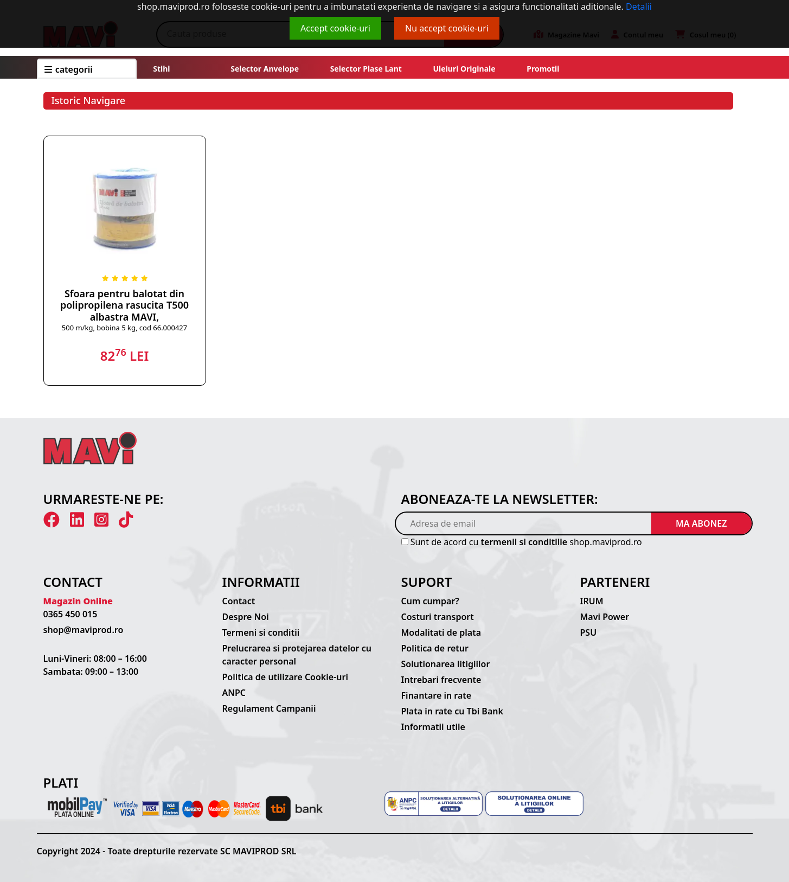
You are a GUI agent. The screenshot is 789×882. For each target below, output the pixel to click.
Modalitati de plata (441, 632)
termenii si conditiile (524, 542)
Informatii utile (433, 727)
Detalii (639, 6)
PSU (588, 632)
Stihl (161, 68)
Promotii (542, 68)
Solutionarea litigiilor (445, 664)
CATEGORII (68, 69)
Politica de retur (435, 648)
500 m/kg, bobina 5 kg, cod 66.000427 (124, 328)
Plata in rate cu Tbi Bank (452, 711)
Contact (238, 601)
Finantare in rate (436, 695)
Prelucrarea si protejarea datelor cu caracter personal (296, 654)
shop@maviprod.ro (83, 630)
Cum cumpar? (430, 601)
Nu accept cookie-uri (447, 28)
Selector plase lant (366, 68)
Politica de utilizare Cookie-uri (285, 677)
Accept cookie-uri (335, 28)
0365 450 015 (70, 614)
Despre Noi (245, 617)
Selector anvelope (264, 68)
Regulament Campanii (269, 708)
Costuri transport (437, 617)
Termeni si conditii (261, 632)
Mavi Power (605, 617)
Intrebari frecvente (441, 680)
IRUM (592, 601)
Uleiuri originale (464, 68)
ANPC (234, 693)
